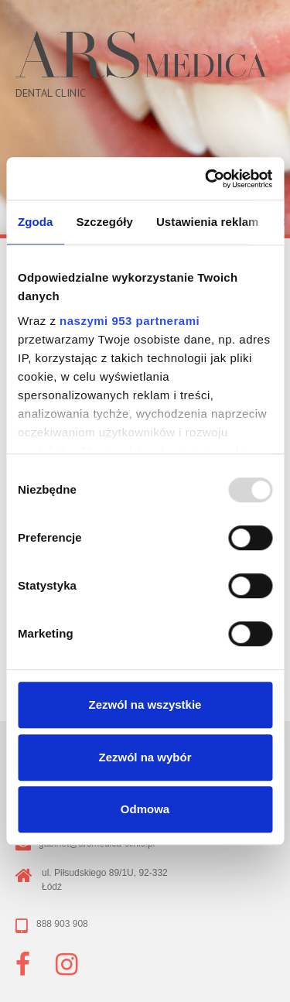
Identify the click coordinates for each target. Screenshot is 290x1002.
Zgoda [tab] (35, 221)
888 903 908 (62, 923)
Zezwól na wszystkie (145, 704)
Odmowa (145, 809)
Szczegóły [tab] (105, 221)
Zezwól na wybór (144, 757)
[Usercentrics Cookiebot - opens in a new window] (206, 179)
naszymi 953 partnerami (130, 320)
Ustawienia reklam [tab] (207, 221)
